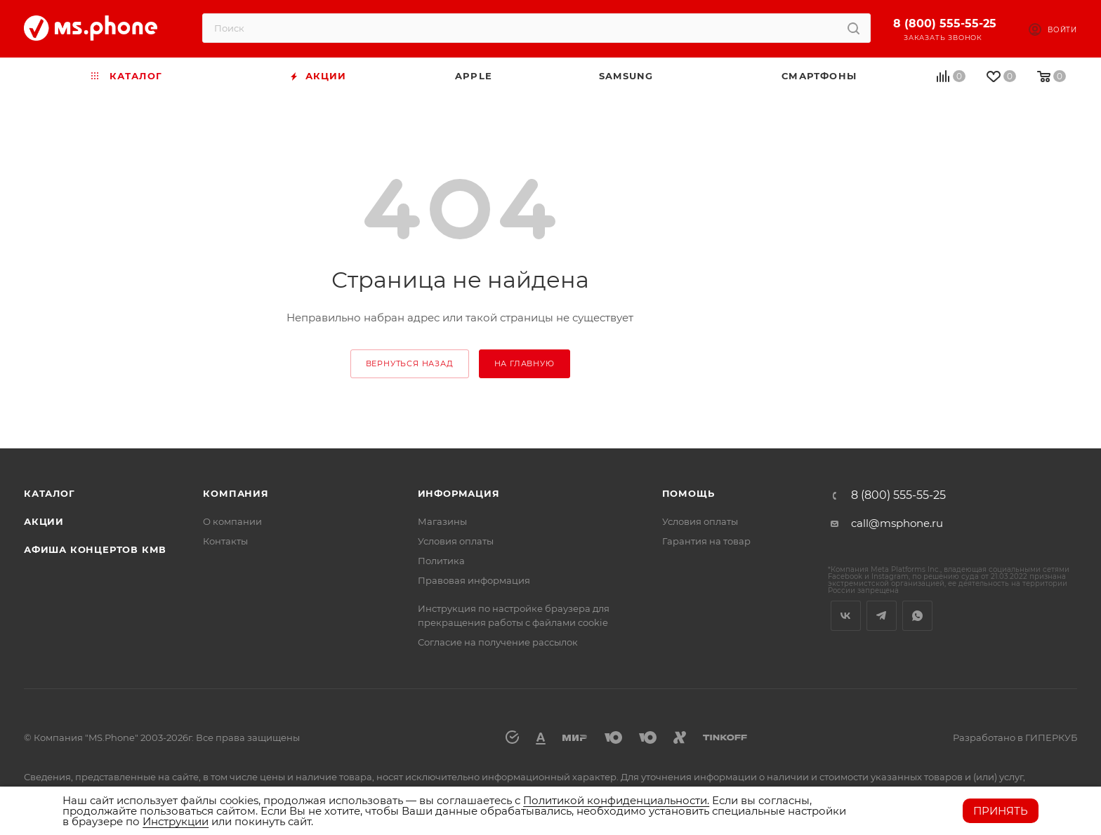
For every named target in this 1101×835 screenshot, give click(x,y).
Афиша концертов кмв (95, 549)
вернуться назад (410, 363)
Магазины (442, 521)
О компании (232, 521)
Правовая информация (474, 580)
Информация (459, 493)
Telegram (881, 616)
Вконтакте (846, 616)
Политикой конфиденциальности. (616, 800)
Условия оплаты (456, 541)
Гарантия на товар (706, 541)
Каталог (49, 493)
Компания (235, 493)
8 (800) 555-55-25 (944, 23)
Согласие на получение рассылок (498, 642)
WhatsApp (917, 616)
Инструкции (176, 821)
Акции (44, 521)
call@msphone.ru (897, 523)
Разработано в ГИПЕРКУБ (1015, 737)
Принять (1000, 810)
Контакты (225, 541)
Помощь (688, 493)
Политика (441, 560)
